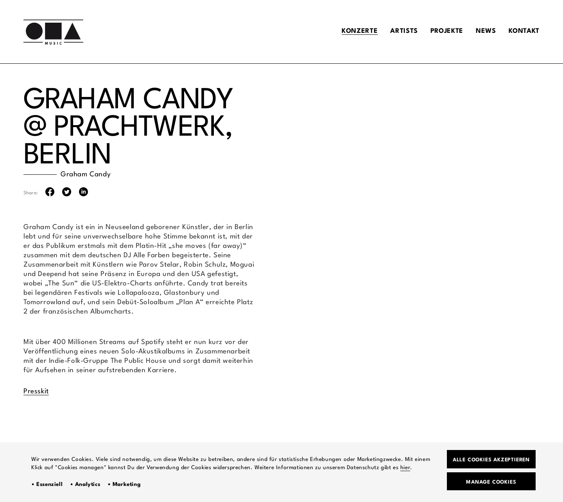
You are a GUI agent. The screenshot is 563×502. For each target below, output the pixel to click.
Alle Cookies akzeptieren (491, 458)
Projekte (442, 31)
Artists (397, 31)
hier (405, 466)
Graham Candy (86, 174)
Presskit (36, 391)
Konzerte (351, 31)
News (482, 31)
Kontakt (523, 31)
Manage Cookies (491, 481)
